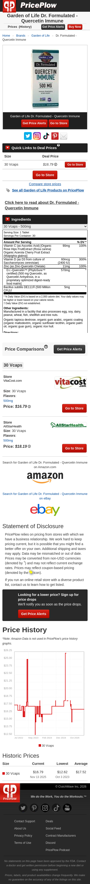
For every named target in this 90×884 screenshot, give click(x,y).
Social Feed (53, 828)
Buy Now (75, 26)
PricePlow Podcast (58, 850)
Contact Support (24, 821)
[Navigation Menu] (81, 6)
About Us (20, 828)
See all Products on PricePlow (48, 190)
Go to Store (58, 123)
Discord (50, 843)
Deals (49, 821)
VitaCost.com (12, 380)
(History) (25, 26)
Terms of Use (22, 843)
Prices (12, 26)
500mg (8, 401)
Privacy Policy (23, 835)
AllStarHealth (12, 426)
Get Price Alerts (53, 26)
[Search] (70, 6)
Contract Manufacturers (61, 835)
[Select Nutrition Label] (45, 226)
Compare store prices (45, 184)
